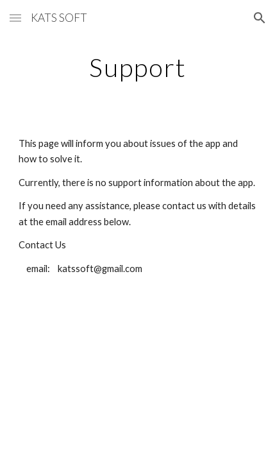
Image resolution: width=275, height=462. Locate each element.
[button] (15, 17)
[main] (137, 67)
